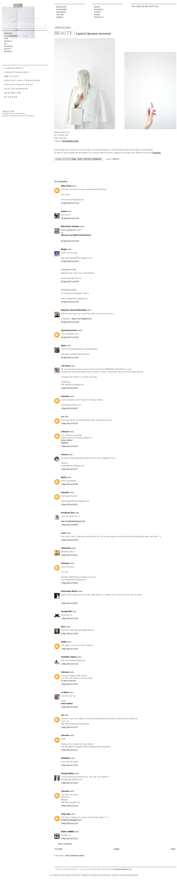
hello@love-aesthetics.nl (145, 6)
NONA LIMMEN (67, 832)
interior (8, 46)
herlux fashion (66, 440)
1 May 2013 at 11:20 (69, 618)
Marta (63, 346)
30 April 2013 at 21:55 (70, 241)
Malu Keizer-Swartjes (70, 226)
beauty (116, 159)
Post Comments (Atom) (74, 856)
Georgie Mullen (67, 773)
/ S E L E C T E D (8, 111)
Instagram (61, 9)
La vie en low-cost (68, 681)
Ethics (97, 12)
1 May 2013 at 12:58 (69, 634)
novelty (8, 41)
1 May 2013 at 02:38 (69, 484)
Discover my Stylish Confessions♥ (76, 235)
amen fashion (67, 703)
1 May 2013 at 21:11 (69, 750)
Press (97, 15)
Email (74, 159)
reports (8, 51)
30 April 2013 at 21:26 (70, 218)
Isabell (64, 211)
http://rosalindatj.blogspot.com (73, 521)
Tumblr (59, 17)
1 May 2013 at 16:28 (69, 707)
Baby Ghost (66, 186)
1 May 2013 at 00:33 (69, 388)
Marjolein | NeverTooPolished (74, 310)
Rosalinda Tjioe (68, 513)
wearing (8, 33)
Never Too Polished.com (82, 319)
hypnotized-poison (69, 330)
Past (173, 849)
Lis (62, 417)
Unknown (65, 396)
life (6, 38)
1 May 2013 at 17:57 (69, 727)
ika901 (64, 642)
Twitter (60, 15)
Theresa (64, 454)
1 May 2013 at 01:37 (69, 469)
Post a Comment (65, 844)
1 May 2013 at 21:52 (69, 765)
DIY (5, 44)
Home (116, 849)
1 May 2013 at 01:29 (69, 446)
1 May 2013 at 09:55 (69, 583)
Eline (63, 627)
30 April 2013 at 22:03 (70, 282)
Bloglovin (61, 7)
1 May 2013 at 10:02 (69, 603)
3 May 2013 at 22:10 (69, 823)
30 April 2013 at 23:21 (70, 337)
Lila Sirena (65, 366)
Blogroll (99, 9)
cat (62, 715)
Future (58, 849)
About (97, 7)
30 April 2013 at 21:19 (70, 203)
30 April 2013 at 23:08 (70, 322)
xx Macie (65, 692)
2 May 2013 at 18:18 (69, 783)
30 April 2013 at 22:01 (70, 261)
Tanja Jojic (65, 814)
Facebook (61, 12)
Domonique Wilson (69, 591)
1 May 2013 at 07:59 (69, 540)
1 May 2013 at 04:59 (69, 525)
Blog (80, 159)
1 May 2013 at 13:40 (69, 649)
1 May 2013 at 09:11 (69, 555)
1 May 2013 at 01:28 (69, 423)
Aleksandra (66, 548)
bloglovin (64, 443)
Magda (64, 249)
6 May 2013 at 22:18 (69, 838)
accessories (10, 36)
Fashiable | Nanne (69, 657)
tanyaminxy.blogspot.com (71, 820)
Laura (63, 533)
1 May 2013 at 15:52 (69, 684)
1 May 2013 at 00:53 (69, 408)
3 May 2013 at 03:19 (69, 806)
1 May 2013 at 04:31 (69, 504)
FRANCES (65, 758)
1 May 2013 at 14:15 (69, 664)
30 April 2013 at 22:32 (70, 302)
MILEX (64, 477)
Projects (99, 17)
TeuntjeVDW (66, 611)
